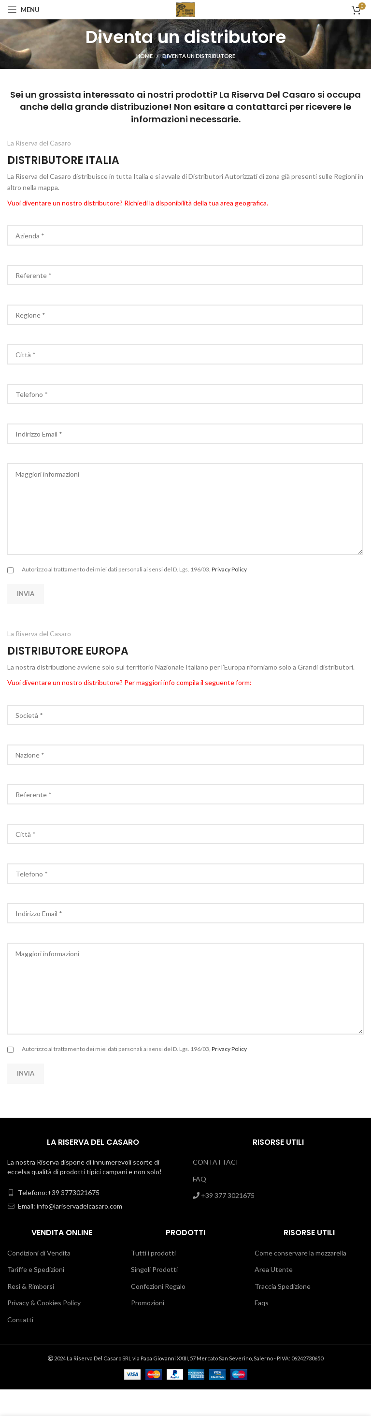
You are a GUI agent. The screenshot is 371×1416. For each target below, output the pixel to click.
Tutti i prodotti (153, 1253)
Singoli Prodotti (154, 1269)
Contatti (20, 1319)
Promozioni (147, 1303)
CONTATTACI (215, 1162)
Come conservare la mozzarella (300, 1253)
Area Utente (274, 1269)
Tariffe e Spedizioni (35, 1269)
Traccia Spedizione (283, 1286)
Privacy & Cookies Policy (44, 1303)
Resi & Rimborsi (30, 1286)
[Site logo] (186, 9)
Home (144, 56)
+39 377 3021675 (224, 1195)
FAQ (199, 1179)
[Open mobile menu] (23, 9)
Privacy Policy (229, 569)
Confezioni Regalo (158, 1286)
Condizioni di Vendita (39, 1253)
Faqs (262, 1303)
